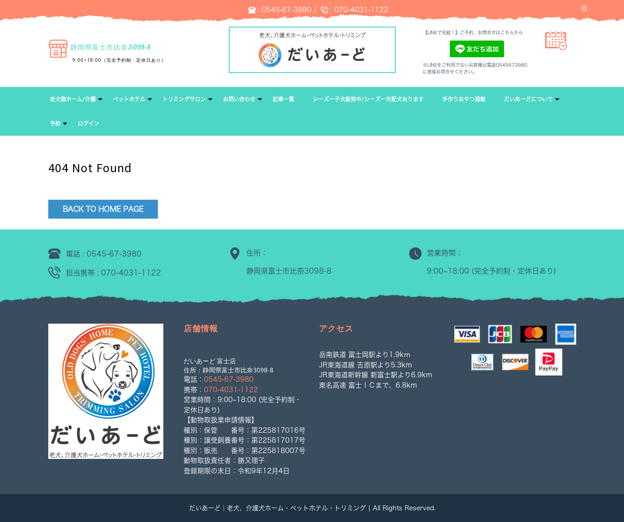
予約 (55, 123)
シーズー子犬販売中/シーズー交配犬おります (368, 99)
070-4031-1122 (361, 9)
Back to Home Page (103, 209)
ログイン (88, 123)
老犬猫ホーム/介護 (73, 99)
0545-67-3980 (286, 9)
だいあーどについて (528, 99)
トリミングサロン (184, 99)
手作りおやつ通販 (463, 99)
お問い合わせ (239, 99)
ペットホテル (129, 99)
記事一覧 (283, 99)
